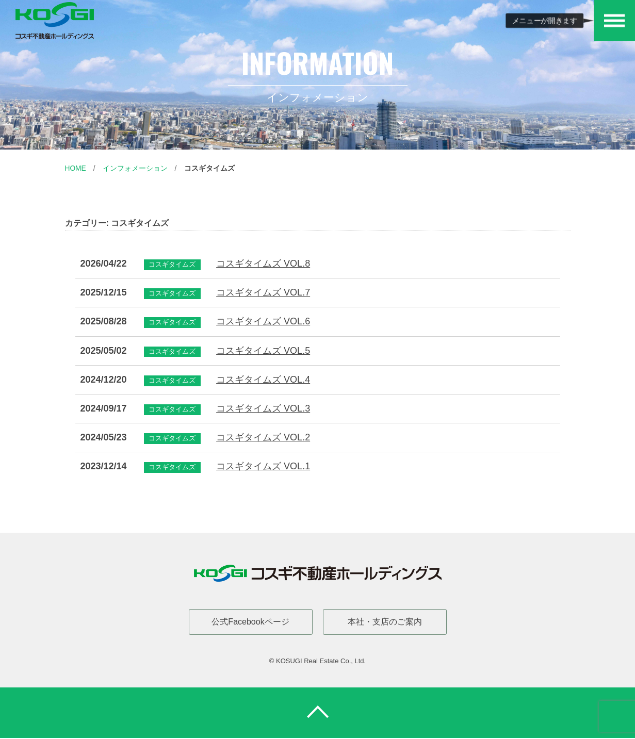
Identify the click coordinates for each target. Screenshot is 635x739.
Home (76, 168)
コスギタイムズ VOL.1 (263, 466)
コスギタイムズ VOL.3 (263, 408)
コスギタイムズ (209, 168)
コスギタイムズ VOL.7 (263, 292)
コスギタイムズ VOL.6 (263, 321)
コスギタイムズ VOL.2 (263, 437)
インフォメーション (135, 168)
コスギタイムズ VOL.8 (263, 263)
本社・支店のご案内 (385, 621)
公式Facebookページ (250, 621)
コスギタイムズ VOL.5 (263, 350)
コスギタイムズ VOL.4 (263, 379)
